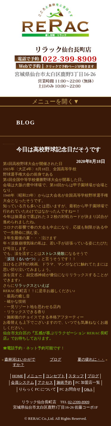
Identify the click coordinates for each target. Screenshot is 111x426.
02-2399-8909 (78, 402)
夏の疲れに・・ (91, 359)
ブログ (55, 359)
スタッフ (76, 376)
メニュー (34, 376)
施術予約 (64, 382)
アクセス (45, 382)
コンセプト (55, 376)
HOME (17, 376)
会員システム (22, 382)
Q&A (88, 389)
